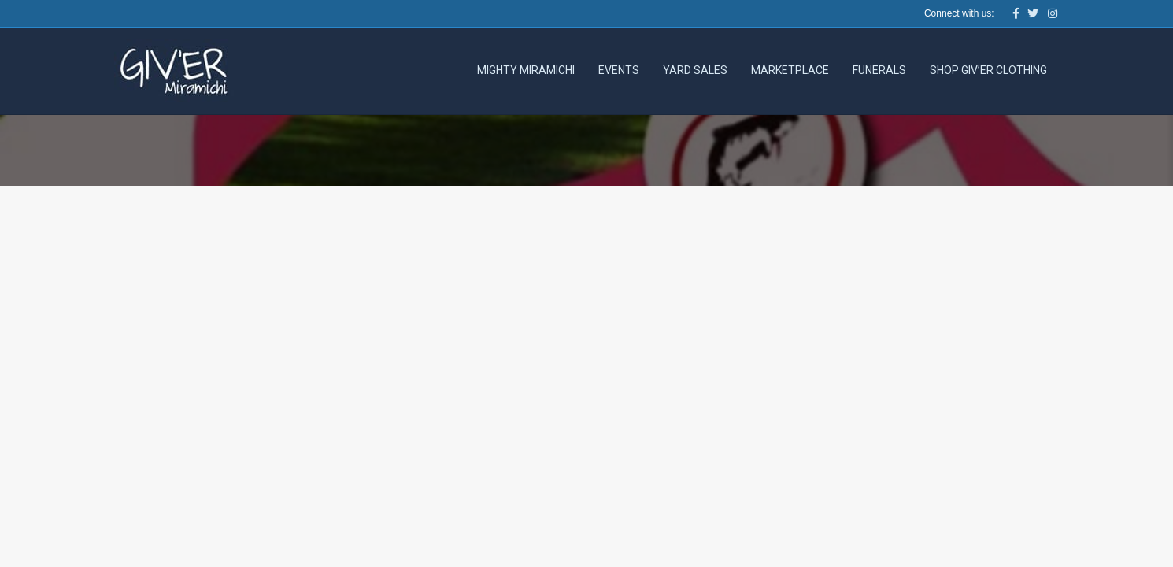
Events (618, 70)
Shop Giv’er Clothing (988, 70)
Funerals (879, 70)
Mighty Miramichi (526, 70)
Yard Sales (695, 70)
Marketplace (790, 70)
